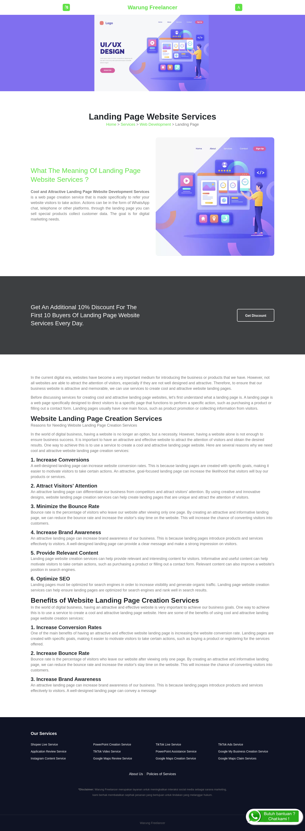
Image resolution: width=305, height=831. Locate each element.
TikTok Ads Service (230, 744)
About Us (136, 774)
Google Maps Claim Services (237, 758)
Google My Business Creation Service (243, 751)
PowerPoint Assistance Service (176, 751)
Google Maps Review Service (112, 758)
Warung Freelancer (152, 7)
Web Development (155, 124)
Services (128, 124)
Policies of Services (161, 774)
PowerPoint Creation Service (112, 744)
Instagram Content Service (48, 758)
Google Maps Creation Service (176, 758)
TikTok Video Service (107, 751)
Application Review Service (49, 751)
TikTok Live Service (168, 744)
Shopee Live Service (44, 744)
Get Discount (255, 315)
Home (111, 124)
